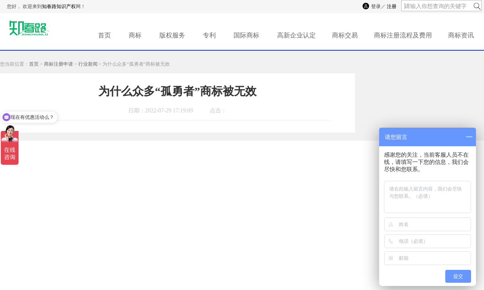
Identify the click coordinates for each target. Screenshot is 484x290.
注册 (391, 6)
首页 (104, 35)
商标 (135, 35)
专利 (209, 35)
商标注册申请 (58, 64)
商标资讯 (461, 35)
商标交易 (345, 35)
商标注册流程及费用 (403, 35)
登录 (376, 6)
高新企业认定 (296, 35)
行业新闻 (88, 64)
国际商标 (246, 35)
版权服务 (172, 35)
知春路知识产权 (59, 6)
